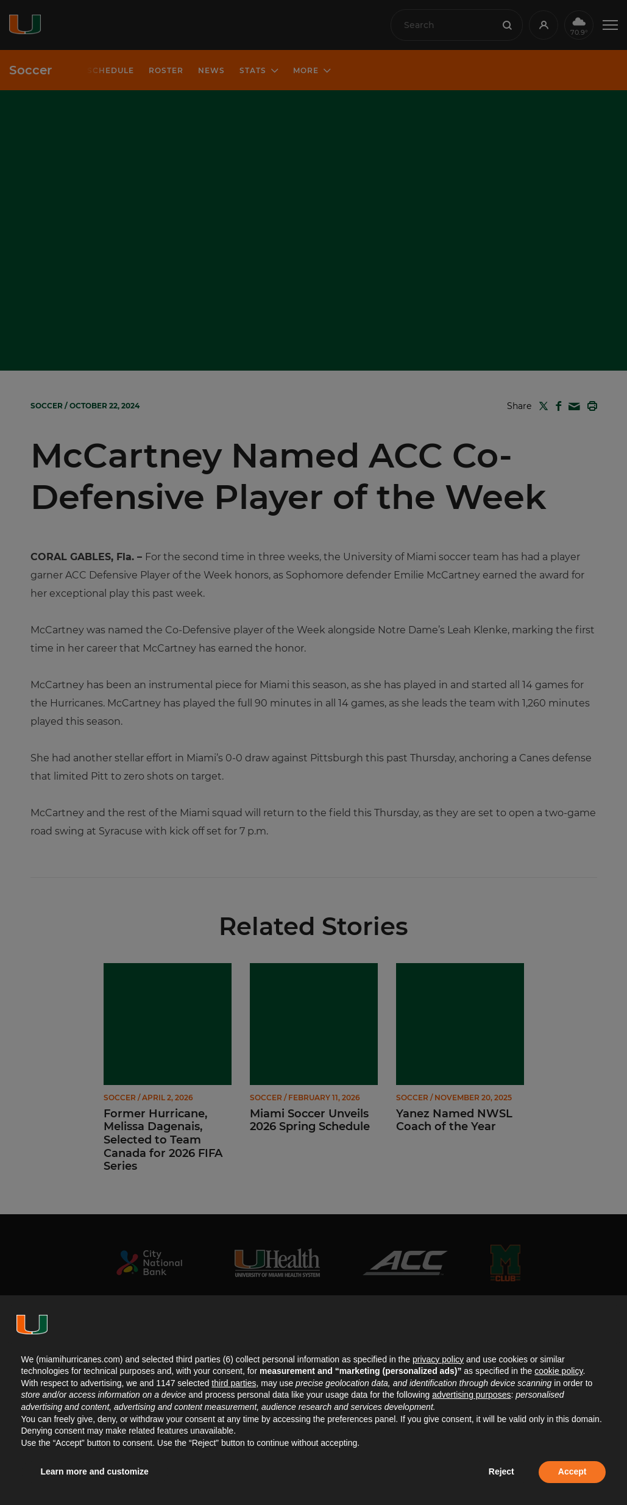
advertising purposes (471, 1395)
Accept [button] (572, 1471)
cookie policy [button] (558, 1371)
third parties (233, 1383)
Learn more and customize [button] (95, 1471)
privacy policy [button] (438, 1359)
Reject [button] (501, 1471)
